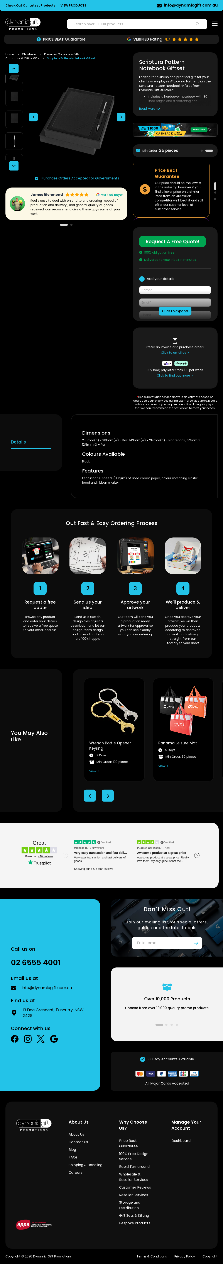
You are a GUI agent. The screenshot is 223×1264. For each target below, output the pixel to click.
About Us (76, 1134)
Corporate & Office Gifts (22, 58)
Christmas (29, 54)
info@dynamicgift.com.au (47, 987)
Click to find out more (173, 375)
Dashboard (181, 1140)
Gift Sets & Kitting (134, 1215)
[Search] (197, 24)
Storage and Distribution (129, 1205)
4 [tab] (177, 1025)
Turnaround (162, 39)
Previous (90, 796)
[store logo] (23, 24)
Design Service (61, 39)
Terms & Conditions (152, 1256)
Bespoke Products (134, 1223)
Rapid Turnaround (134, 1166)
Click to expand (175, 311)
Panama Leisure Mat (177, 743)
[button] (33, 97)
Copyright (210, 1256)
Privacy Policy (184, 1256)
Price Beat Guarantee (128, 1143)
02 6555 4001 (204, 5)
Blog (72, 1149)
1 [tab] (202, 151)
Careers (76, 1172)
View (92, 771)
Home (10, 54)
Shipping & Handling (85, 1164)
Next (108, 796)
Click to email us (173, 352)
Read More (147, 108)
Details (18, 442)
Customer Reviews (135, 1187)
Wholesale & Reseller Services (133, 1177)
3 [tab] (215, 199)
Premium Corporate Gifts (62, 54)
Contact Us (78, 1142)
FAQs (73, 1157)
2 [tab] (209, 151)
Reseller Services (133, 1194)
